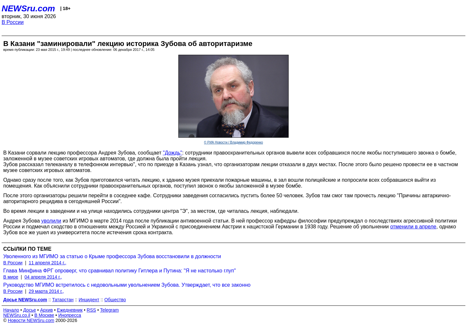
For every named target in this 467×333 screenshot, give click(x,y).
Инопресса (69, 315)
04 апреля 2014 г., (43, 277)
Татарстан (63, 299)
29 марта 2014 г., (46, 291)
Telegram (109, 310)
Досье (29, 310)
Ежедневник (70, 310)
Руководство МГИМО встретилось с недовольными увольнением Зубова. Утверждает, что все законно (127, 285)
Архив (46, 310)
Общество (115, 299)
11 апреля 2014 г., (47, 262)
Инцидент (88, 299)
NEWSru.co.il (16, 315)
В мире (10, 277)
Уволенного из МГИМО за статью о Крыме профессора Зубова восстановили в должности (112, 256)
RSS (91, 310)
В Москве (44, 315)
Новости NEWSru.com (31, 320)
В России (13, 22)
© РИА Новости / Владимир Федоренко (233, 142)
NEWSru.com (28, 8)
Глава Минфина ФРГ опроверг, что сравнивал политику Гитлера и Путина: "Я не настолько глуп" (119, 270)
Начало (11, 310)
